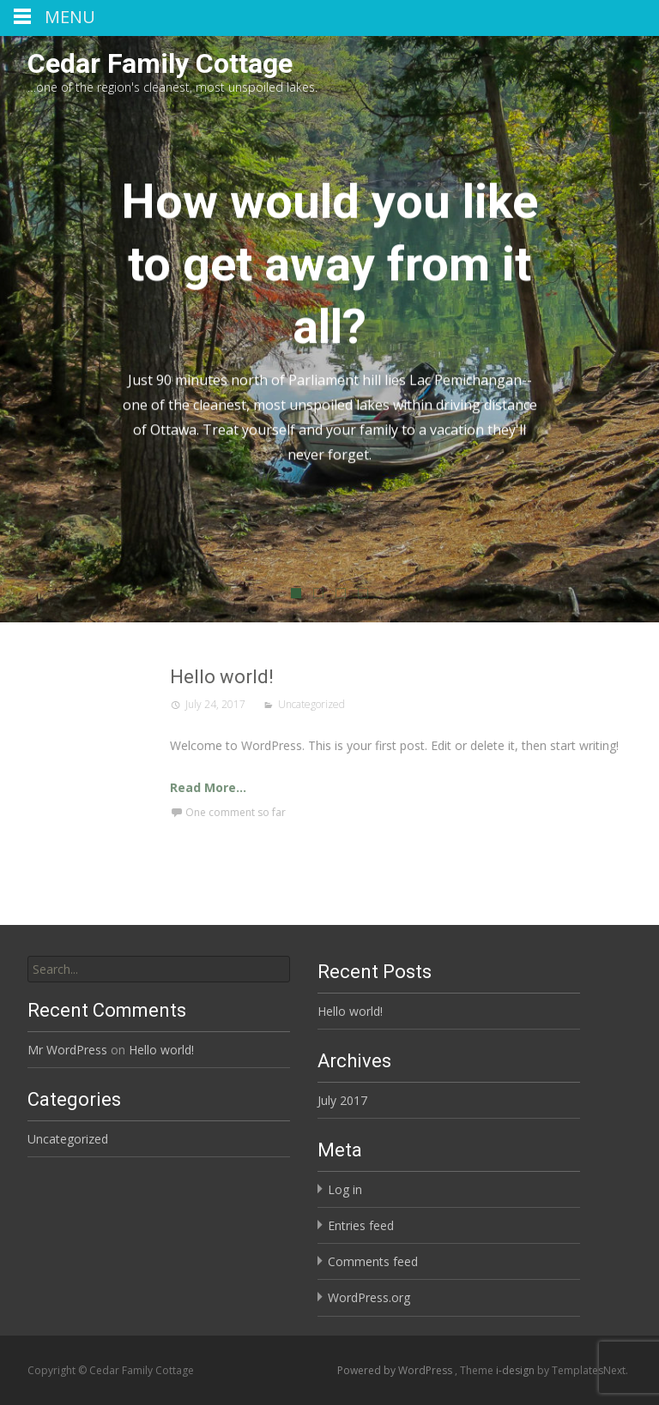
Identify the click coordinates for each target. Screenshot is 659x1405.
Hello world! (344, 676)
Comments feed (373, 1261)
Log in (345, 1189)
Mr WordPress (67, 1050)
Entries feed (361, 1225)
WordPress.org (369, 1297)
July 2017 (342, 1100)
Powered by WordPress (396, 1370)
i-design (516, 1370)
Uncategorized (434, 704)
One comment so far (358, 812)
